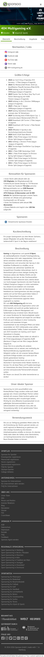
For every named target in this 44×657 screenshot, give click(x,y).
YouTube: (11, 60)
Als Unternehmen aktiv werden (12, 484)
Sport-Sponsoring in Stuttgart (12, 562)
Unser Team (5, 495)
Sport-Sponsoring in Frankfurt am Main (15, 560)
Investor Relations (7, 503)
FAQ (2, 535)
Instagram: (11, 52)
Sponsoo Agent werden (10, 540)
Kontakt (4, 532)
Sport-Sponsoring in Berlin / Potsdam (15, 552)
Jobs (2, 498)
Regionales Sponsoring (12, 547)
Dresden (6, 33)
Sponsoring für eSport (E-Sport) (12, 604)
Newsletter (5, 508)
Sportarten (6, 573)
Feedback (4, 537)
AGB (2, 525)
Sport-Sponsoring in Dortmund (12, 567)
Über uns (5, 492)
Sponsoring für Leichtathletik (12, 592)
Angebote (33, 39)
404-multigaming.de (13, 68)
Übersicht (6, 39)
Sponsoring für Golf (8, 587)
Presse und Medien (8, 500)
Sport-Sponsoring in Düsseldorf (12, 565)
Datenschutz (5, 527)
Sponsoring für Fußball (9, 584)
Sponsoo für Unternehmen (11, 481)
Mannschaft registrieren (10, 459)
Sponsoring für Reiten (9, 594)
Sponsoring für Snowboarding (12, 597)
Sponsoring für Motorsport (11, 577)
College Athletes (7, 472)
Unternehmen (7, 478)
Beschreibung (19, 39)
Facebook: (11, 56)
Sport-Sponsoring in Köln (10, 557)
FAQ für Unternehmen (9, 486)
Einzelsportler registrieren (11, 457)
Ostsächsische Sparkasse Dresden (20, 222)
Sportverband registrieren (10, 464)
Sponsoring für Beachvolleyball (12, 582)
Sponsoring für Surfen (9, 599)
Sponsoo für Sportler (9, 454)
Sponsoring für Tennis (9, 602)
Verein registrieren (8, 462)
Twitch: (10, 64)
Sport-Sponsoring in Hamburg (12, 550)
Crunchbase (5, 515)
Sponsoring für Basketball (10, 579)
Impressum (5, 530)
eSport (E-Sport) (21, 33)
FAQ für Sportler (7, 467)
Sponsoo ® (6, 521)
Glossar (3, 510)
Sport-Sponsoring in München (12, 555)
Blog (3, 505)
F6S (2, 513)
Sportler (5, 451)
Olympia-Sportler (7, 469)
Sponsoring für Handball (10, 589)
